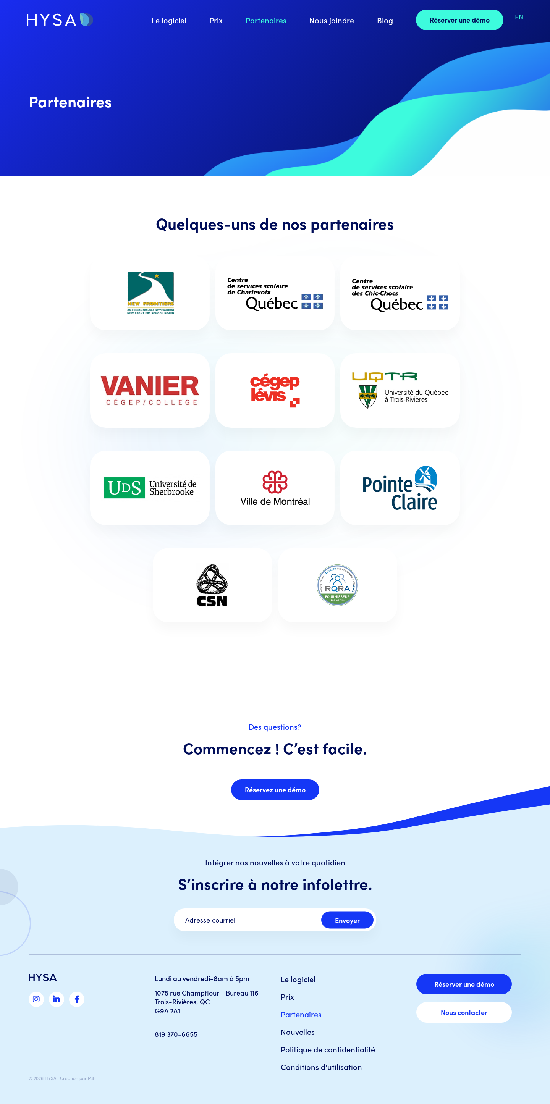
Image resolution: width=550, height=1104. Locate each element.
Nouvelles (298, 1031)
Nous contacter (464, 1012)
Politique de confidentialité (328, 1049)
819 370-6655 (176, 1034)
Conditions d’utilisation (321, 1066)
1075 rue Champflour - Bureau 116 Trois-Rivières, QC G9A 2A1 (207, 1001)
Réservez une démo (275, 789)
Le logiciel (169, 20)
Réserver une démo (460, 19)
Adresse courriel (210, 919)
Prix (216, 20)
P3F (91, 1078)
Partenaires (266, 20)
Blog (385, 20)
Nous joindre (331, 20)
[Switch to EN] (519, 17)
